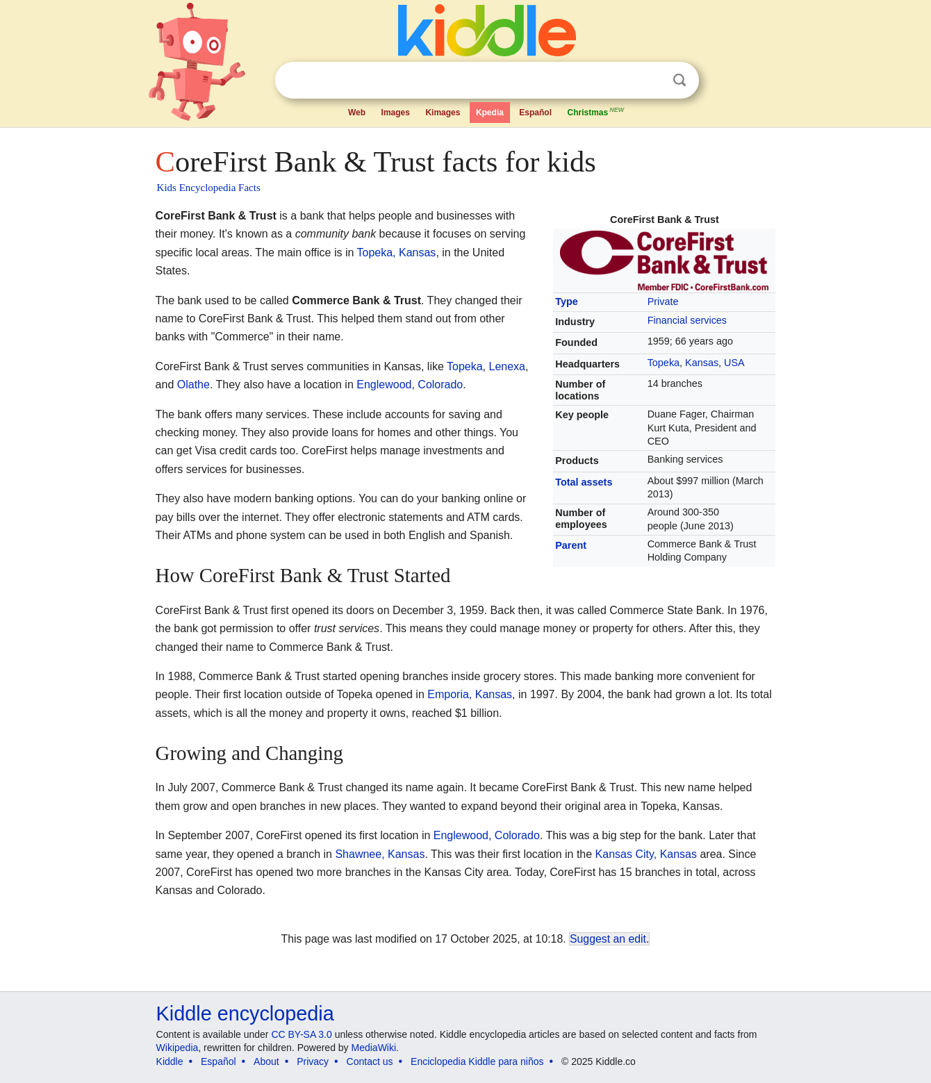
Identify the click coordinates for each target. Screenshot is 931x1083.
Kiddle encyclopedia (245, 1013)
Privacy (313, 1061)
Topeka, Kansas (396, 252)
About (266, 1061)
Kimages (442, 112)
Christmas (596, 111)
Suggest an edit (608, 939)
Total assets (583, 482)
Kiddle (169, 1061)
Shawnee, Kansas (380, 854)
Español (535, 112)
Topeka (663, 362)
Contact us (370, 1061)
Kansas (701, 362)
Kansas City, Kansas (646, 854)
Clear (651, 80)
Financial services (687, 320)
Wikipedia (177, 1047)
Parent (570, 545)
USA (734, 362)
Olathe (193, 384)
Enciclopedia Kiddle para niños (477, 1061)
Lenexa (506, 366)
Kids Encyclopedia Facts (209, 187)
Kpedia (490, 112)
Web (356, 112)
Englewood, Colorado (409, 384)
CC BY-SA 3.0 (301, 1034)
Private (663, 301)
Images (395, 112)
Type (566, 301)
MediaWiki (374, 1047)
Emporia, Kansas (469, 694)
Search (679, 80)
